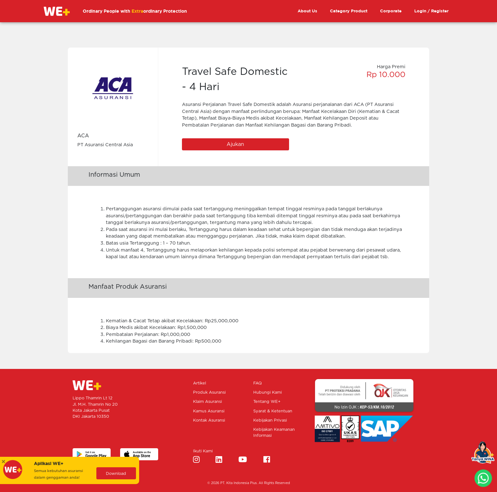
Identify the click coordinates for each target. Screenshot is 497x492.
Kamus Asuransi (208, 411)
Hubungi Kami (267, 392)
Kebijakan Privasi (270, 420)
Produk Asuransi (209, 392)
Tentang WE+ (267, 402)
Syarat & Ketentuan (272, 411)
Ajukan (235, 144)
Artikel (199, 383)
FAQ (257, 383)
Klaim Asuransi (207, 402)
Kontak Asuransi (209, 420)
